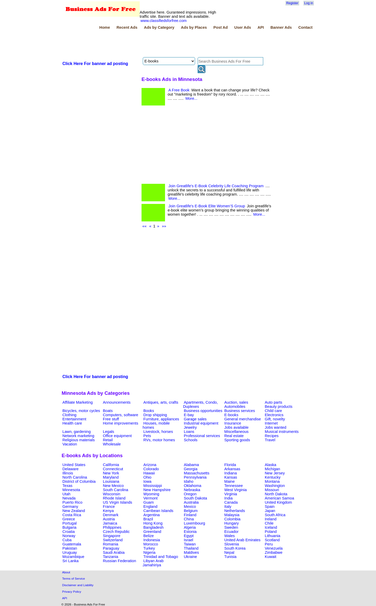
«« (144, 226)
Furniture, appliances (161, 419)
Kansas (230, 477)
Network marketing (78, 436)
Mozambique (73, 557)
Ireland (271, 519)
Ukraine (190, 557)
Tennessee (233, 486)
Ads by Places (194, 27)
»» (164, 226)
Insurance (232, 423)
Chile (269, 523)
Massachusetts (196, 473)
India (228, 498)
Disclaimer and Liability (77, 585)
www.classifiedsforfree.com (163, 21)
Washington (275, 486)
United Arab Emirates (242, 540)
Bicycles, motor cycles (81, 411)
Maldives (191, 552)
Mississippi (152, 486)
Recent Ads (126, 27)
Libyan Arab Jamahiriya (153, 563)
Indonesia (151, 540)
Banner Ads (281, 27)
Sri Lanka (70, 561)
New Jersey (275, 473)
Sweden (231, 527)
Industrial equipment (201, 423)
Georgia (190, 469)
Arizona (149, 465)
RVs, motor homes (159, 440)
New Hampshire (157, 490)
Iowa (147, 481)
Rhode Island (114, 498)
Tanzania (110, 557)
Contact (305, 27)
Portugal (69, 523)
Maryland (111, 477)
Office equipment (117, 436)
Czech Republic (116, 531)
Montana (272, 481)
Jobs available (236, 427)
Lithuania (272, 536)
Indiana (230, 473)
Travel (270, 440)
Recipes (272, 436)
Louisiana (111, 481)
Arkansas (232, 469)
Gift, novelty (275, 419)
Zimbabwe (274, 552)
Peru (269, 544)
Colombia (232, 519)
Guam (148, 502)
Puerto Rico (72, 502)
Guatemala (71, 544)
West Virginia (235, 490)
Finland (190, 515)
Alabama (191, 465)
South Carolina (115, 490)
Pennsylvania (195, 477)
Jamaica (110, 523)
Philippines (112, 527)
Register (292, 3)
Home (104, 27)
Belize (148, 536)
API (260, 27)
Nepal (229, 552)
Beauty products (278, 406)
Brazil (148, 519)
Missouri (272, 490)
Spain (270, 506)
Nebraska (192, 490)
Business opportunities (203, 411)
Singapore (111, 536)
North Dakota (276, 494)
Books (148, 411)
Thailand (191, 548)
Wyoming (151, 494)
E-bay (189, 415)
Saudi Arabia (114, 552)
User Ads (242, 27)
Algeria (190, 527)
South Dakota (195, 498)
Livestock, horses (158, 432)
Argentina (151, 515)
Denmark (110, 515)
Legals (108, 432)
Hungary (231, 523)
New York (111, 473)
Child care (273, 411)
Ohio (147, 477)
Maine (229, 481)
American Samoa (279, 498)
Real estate (234, 436)
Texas (67, 486)
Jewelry (190, 427)
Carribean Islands (158, 511)
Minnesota (71, 490)
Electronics (274, 415)
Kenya (108, 511)
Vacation (69, 444)
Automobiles (234, 406)
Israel (188, 540)
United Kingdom (278, 502)
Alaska (270, 465)
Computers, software (120, 415)
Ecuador (231, 531)
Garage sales (195, 419)
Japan (270, 511)
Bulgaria (69, 527)
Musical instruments (282, 432)
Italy (227, 506)
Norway (68, 536)
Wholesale (112, 444)
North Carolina (74, 477)
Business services (239, 411)
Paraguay (111, 548)
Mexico (190, 506)
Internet (271, 423)
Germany (70, 506)
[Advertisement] (157, 44)
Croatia (68, 531)
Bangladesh (153, 527)
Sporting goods (237, 440)
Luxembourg (194, 523)
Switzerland (113, 540)
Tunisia (230, 557)
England (150, 506)
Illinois (67, 473)
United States (73, 465)
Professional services (202, 436)
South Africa (275, 515)
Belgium (191, 511)
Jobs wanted (275, 427)
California (111, 465)
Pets (147, 436)
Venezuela (274, 548)
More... (191, 98)
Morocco (150, 544)
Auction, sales (236, 402)
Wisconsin (111, 494)
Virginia (230, 494)
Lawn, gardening (76, 432)
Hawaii (149, 473)
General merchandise (242, 419)
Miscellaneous (236, 432)
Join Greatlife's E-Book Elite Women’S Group (206, 206)
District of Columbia (79, 481)
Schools (190, 440)
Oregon (190, 494)
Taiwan (190, 544)
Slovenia (231, 544)
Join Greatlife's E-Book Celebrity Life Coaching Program (215, 186)
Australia (191, 502)
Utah (66, 494)
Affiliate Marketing (77, 402)
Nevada (69, 498)
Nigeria (149, 552)
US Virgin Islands (117, 502)
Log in (308, 3)
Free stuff (111, 419)
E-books (231, 415)
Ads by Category (159, 27)
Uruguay (69, 552)
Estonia (190, 531)
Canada (231, 502)
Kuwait (270, 557)
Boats (108, 411)
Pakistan (69, 548)
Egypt (188, 536)
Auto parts (273, 402)
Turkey (149, 548)
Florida (230, 465)
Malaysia (231, 515)
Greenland (152, 531)
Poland (271, 531)
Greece (68, 519)
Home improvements (120, 423)
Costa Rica (71, 515)
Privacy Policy (71, 591)
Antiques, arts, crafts (160, 402)
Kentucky (272, 477)
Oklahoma (192, 486)
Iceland (271, 527)
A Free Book (179, 90)
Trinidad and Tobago (160, 557)
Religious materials (78, 440)
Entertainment (74, 419)
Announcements (117, 402)
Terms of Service (73, 578)
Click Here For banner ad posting (95, 63)
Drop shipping (155, 415)
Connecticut (113, 469)
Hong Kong (152, 523)
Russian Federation (119, 561)
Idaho (188, 481)
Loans (189, 432)
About (66, 572)
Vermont (150, 498)
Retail (108, 440)
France (109, 506)
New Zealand (73, 511)
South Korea (234, 548)
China (189, 519)
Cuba (67, 540)
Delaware (70, 469)
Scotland (272, 540)
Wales (229, 536)
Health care (72, 423)
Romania (110, 544)
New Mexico (113, 486)
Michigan (272, 469)
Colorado (151, 469)
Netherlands (234, 511)
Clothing (69, 415)
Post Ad (220, 27)
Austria (109, 519)
